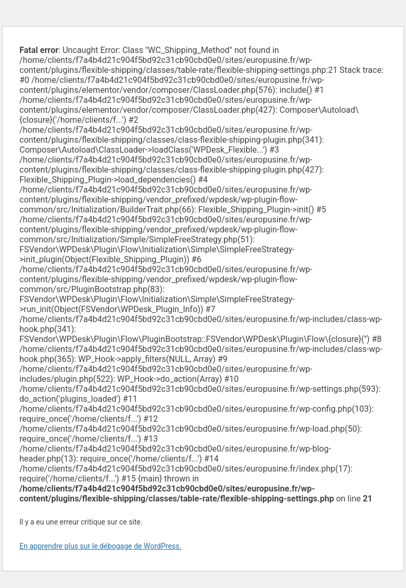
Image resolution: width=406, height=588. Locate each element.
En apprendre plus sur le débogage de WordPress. (100, 546)
